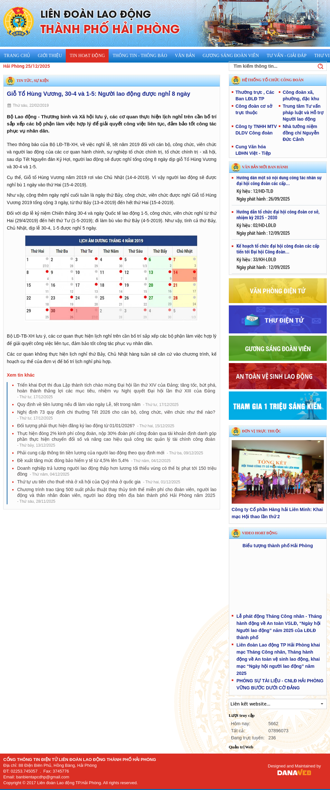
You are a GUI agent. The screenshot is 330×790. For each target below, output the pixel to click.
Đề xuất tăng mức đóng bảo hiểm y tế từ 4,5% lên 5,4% (93, 460)
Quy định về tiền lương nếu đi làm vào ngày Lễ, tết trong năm (98, 404)
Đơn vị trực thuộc (261, 431)
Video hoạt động (259, 533)
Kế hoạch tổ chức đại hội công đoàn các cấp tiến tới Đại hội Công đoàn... (278, 250)
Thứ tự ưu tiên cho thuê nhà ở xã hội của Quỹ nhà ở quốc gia (98, 481)
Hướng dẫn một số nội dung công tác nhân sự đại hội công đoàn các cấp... (279, 182)
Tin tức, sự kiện (32, 81)
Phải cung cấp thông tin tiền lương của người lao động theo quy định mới (110, 452)
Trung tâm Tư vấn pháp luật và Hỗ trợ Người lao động (303, 113)
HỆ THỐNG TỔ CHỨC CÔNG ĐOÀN (273, 80)
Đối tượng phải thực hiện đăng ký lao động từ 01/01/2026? (95, 425)
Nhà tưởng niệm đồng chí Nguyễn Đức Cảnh (301, 133)
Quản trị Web (241, 747)
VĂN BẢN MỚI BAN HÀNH (265, 167)
